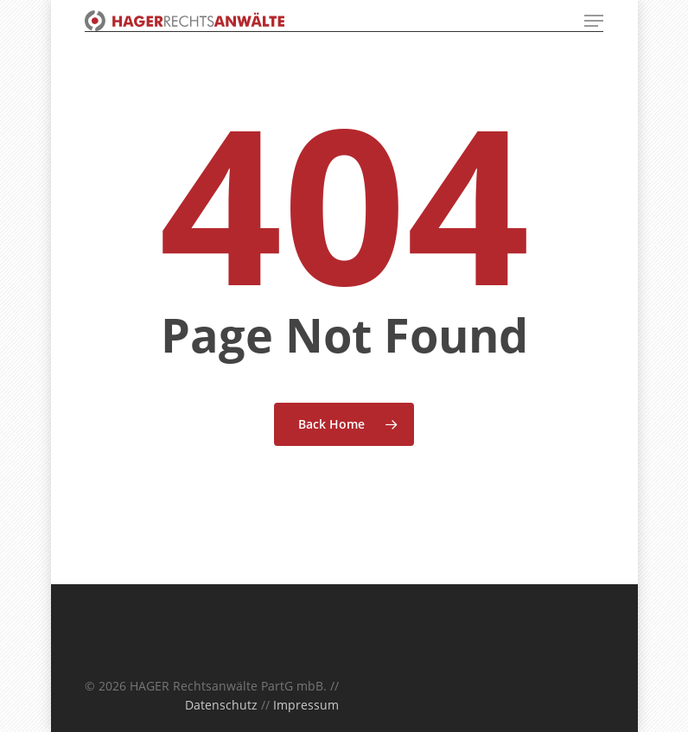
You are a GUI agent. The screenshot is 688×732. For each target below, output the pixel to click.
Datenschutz (221, 705)
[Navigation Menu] (593, 20)
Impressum (306, 705)
